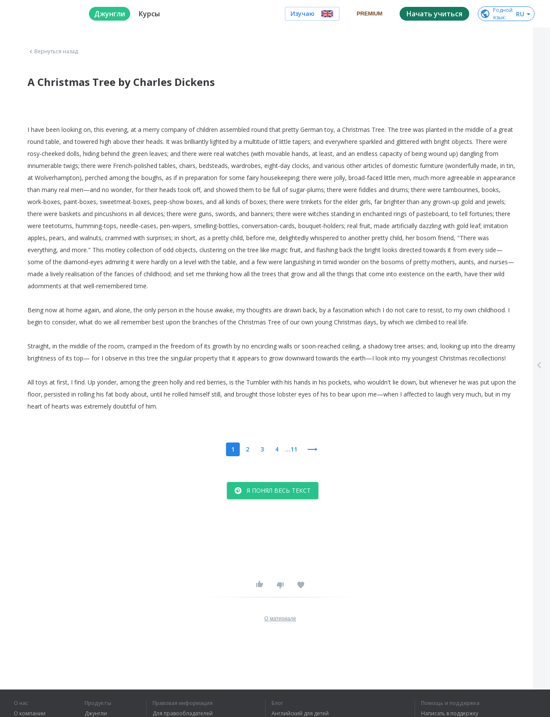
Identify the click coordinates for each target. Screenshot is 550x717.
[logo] (44, 14)
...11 (291, 449)
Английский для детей (300, 713)
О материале (280, 619)
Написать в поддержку (449, 713)
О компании (30, 713)
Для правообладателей (183, 713)
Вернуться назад (53, 51)
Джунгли (96, 713)
